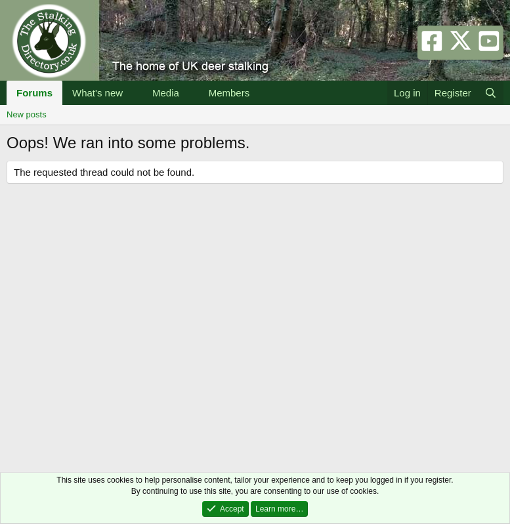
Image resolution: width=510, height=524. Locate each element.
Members (229, 92)
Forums (34, 92)
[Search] (490, 93)
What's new (97, 92)
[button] (133, 93)
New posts (27, 114)
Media (165, 92)
